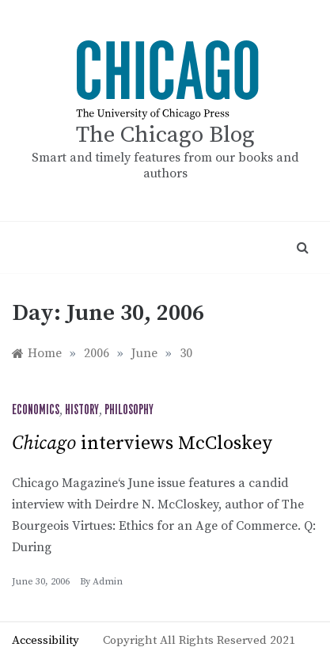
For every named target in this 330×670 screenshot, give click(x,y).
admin (108, 582)
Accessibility (45, 640)
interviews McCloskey (142, 443)
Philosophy (129, 410)
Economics (35, 410)
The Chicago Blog (165, 135)
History (82, 410)
